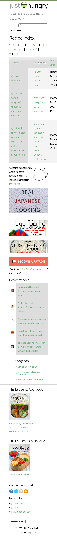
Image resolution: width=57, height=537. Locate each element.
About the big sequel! (19, 474)
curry (36, 76)
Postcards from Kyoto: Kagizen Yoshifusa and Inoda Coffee (31, 307)
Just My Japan (17, 503)
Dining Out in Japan (27, 366)
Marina (32, 269)
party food (39, 102)
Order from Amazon (18, 427)
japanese (38, 123)
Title (14, 62)
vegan (37, 150)
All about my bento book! (21, 423)
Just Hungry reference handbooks (29, 373)
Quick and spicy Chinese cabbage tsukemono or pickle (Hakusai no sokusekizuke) (18, 141)
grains (37, 85)
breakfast (39, 97)
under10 (38, 154)
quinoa (37, 80)
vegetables (40, 132)
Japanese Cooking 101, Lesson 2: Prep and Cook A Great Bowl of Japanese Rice (31, 346)
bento (37, 146)
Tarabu (25, 269)
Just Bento (16, 507)
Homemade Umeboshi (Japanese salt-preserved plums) (29, 291)
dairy (36, 106)
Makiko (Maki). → (17, 183)
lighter (37, 71)
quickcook (39, 141)
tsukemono (40, 159)
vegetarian (39, 111)
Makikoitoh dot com (21, 511)
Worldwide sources (18, 431)
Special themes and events (31, 379)
